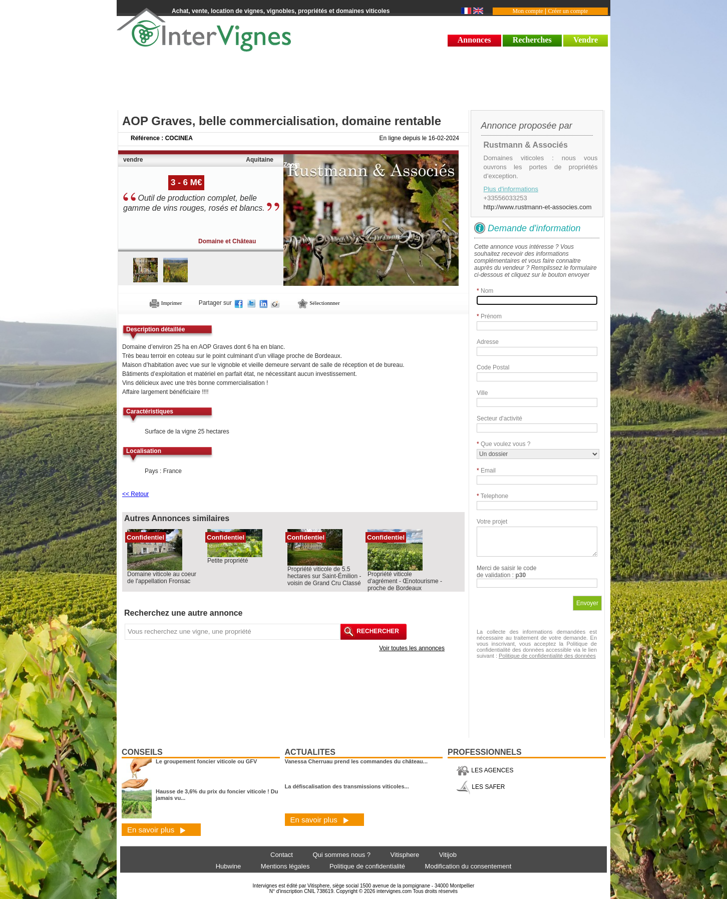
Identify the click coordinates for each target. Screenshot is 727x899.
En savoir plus (156, 829)
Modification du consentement (468, 866)
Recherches (532, 40)
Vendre (585, 40)
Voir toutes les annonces (412, 648)
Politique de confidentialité (367, 866)
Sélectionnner (318, 303)
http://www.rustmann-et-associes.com (538, 207)
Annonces (474, 40)
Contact (281, 854)
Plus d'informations (511, 189)
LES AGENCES (484, 770)
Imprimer (165, 303)
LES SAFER (480, 786)
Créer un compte (568, 11)
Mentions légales (285, 866)
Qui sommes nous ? (341, 854)
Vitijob (448, 854)
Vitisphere (405, 854)
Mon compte (528, 11)
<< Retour (135, 494)
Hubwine (228, 866)
